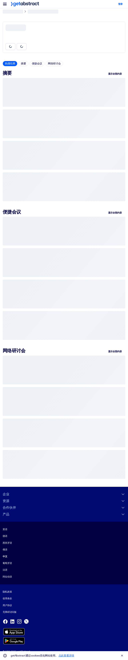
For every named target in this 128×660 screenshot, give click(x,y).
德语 (5, 536)
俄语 (5, 549)
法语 (5, 570)
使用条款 (7, 598)
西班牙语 (7, 543)
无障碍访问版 (9, 612)
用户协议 (7, 605)
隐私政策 (7, 591)
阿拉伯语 (7, 576)
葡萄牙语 (7, 563)
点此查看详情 (66, 655)
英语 (5, 529)
